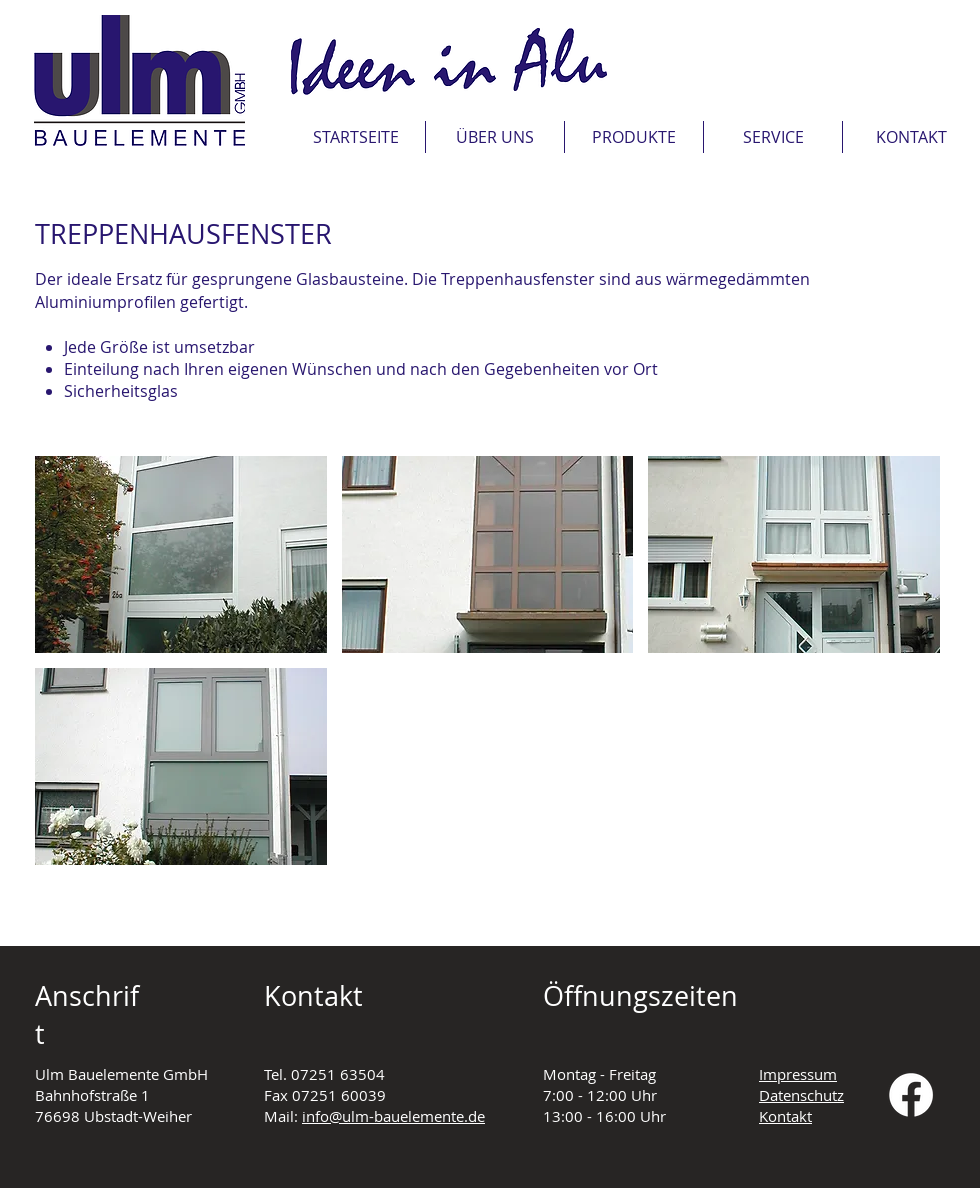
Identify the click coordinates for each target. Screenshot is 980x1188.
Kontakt (785, 1116)
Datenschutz (801, 1095)
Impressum (798, 1074)
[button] (773, 137)
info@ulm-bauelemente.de (393, 1116)
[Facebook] (911, 1095)
